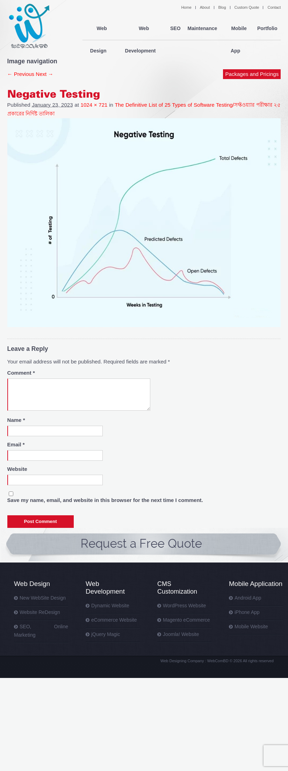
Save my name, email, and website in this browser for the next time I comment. (105, 500)
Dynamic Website (110, 605)
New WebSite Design (43, 598)
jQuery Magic (105, 634)
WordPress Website (184, 605)
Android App (248, 598)
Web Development (142, 28)
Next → (44, 74)
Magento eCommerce (186, 620)
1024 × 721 (94, 105)
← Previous (21, 74)
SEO (175, 28)
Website (17, 469)
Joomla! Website (181, 634)
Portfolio (267, 28)
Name (16, 420)
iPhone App (247, 612)
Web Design (100, 28)
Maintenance (202, 28)
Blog (222, 7)
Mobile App (237, 28)
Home (186, 7)
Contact (274, 7)
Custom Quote (247, 7)
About (205, 7)
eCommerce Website (114, 620)
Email (16, 444)
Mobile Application (255, 583)
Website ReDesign (40, 612)
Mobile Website (251, 626)
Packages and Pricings (252, 52)
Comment (21, 373)
